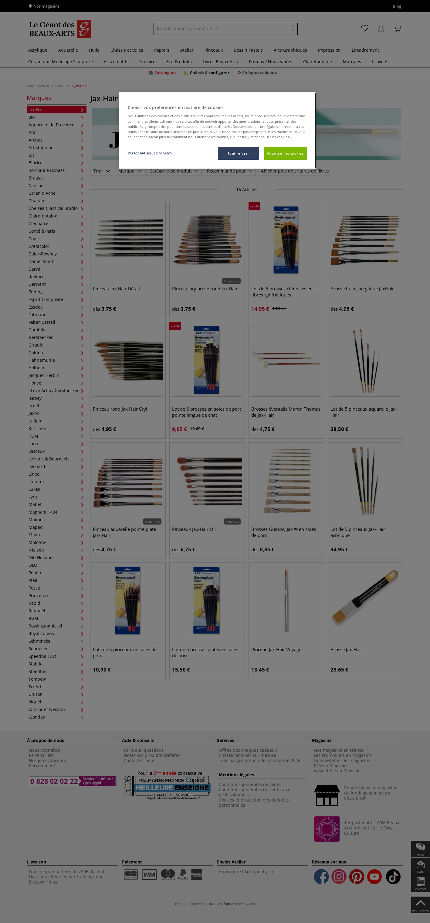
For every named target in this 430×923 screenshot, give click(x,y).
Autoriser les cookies (285, 153)
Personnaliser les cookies (150, 153)
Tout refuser (238, 153)
